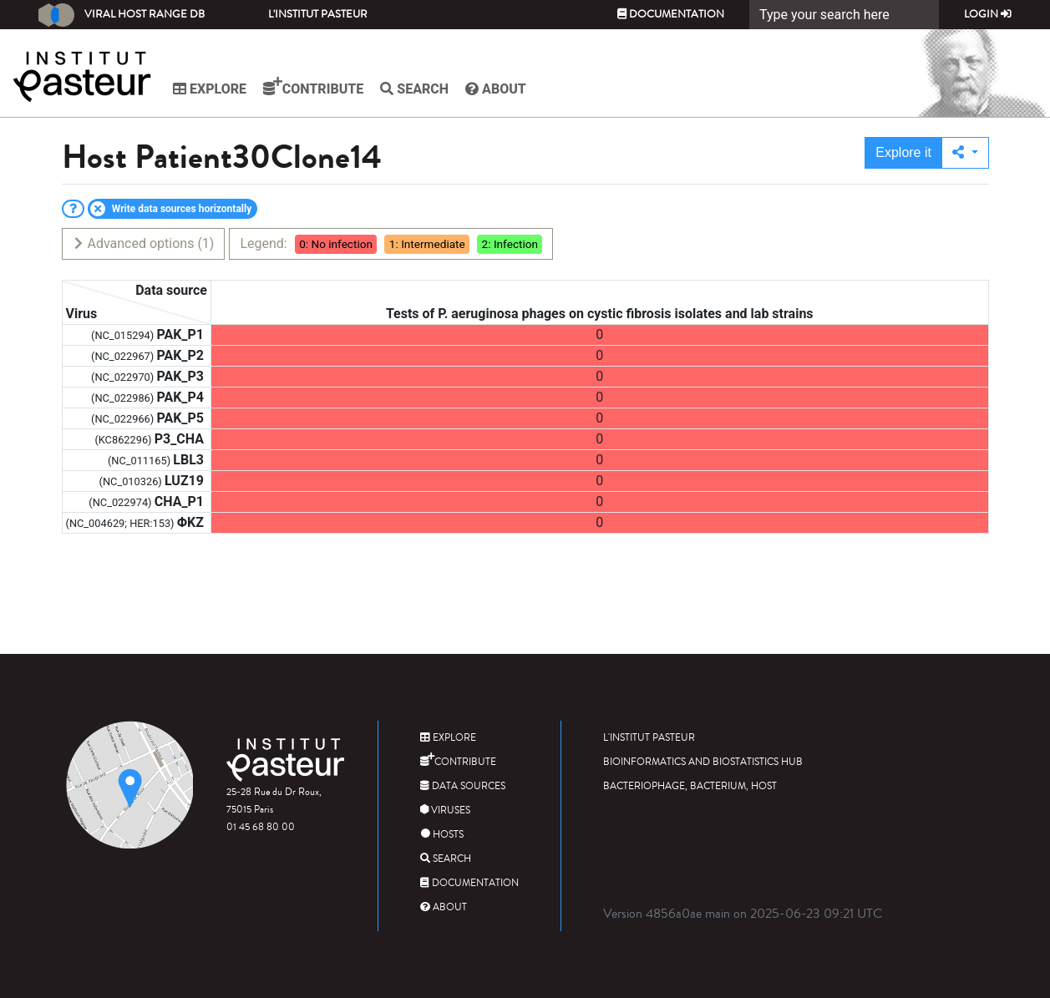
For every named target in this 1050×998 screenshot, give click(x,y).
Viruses (445, 810)
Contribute (313, 87)
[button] (965, 153)
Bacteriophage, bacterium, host (690, 786)
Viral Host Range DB (121, 15)
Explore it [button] (903, 152)
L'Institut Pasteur (318, 14)
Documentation (670, 14)
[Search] (844, 14)
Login (988, 14)
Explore (209, 89)
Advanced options (143, 243)
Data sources (462, 786)
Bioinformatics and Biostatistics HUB (703, 762)
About (495, 89)
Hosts (442, 835)
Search (414, 89)
